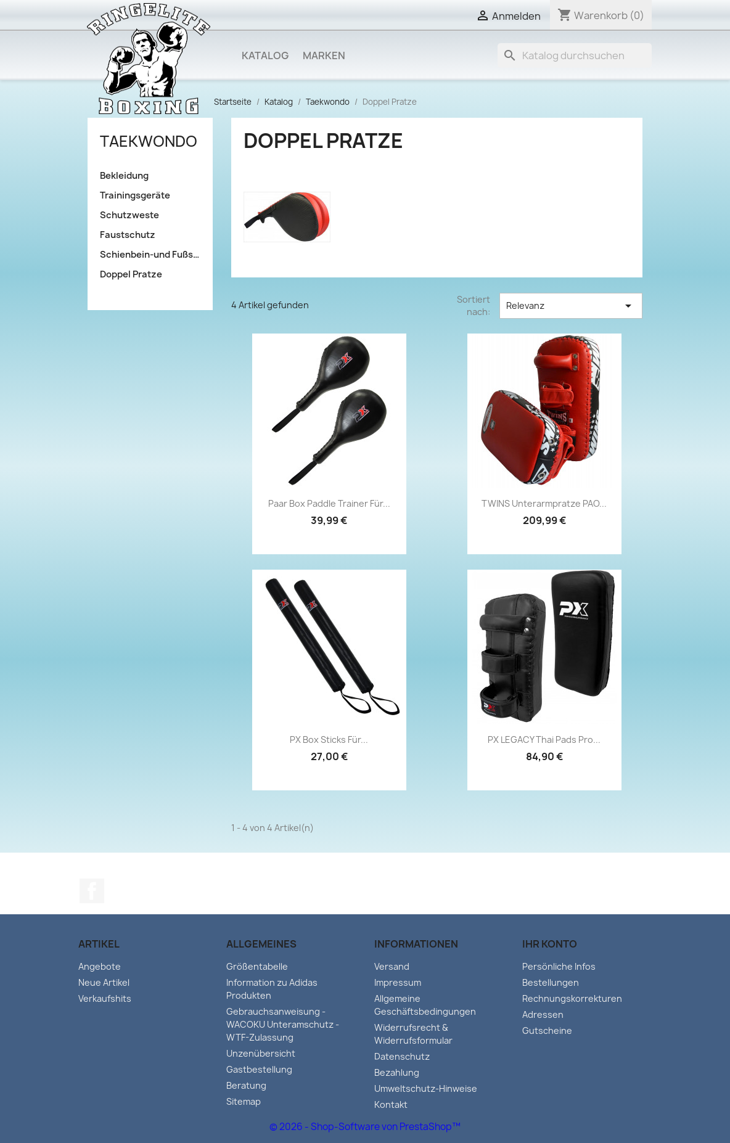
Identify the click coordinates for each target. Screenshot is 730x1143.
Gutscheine (547, 1030)
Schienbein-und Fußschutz (150, 254)
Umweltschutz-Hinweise (425, 1088)
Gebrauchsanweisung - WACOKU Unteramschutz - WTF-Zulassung (282, 1024)
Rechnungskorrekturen (572, 998)
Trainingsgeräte (135, 195)
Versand (391, 966)
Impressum (397, 982)
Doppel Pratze (131, 274)
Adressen (543, 1014)
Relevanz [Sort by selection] (571, 305)
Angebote (99, 966)
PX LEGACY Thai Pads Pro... (544, 739)
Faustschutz (127, 235)
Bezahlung (396, 1072)
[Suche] (575, 55)
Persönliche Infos (559, 966)
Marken (324, 55)
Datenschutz (402, 1056)
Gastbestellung (259, 1069)
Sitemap (243, 1101)
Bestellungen (550, 982)
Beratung (246, 1085)
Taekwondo (148, 141)
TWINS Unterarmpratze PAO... (544, 503)
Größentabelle (257, 966)
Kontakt (391, 1104)
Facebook (92, 891)
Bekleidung (124, 176)
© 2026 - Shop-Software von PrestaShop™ (365, 1126)
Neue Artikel (103, 982)
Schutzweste (129, 215)
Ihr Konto (549, 944)
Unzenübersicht (260, 1053)
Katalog (265, 55)
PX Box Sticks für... (329, 739)
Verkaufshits (104, 998)
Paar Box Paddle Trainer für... (329, 503)
